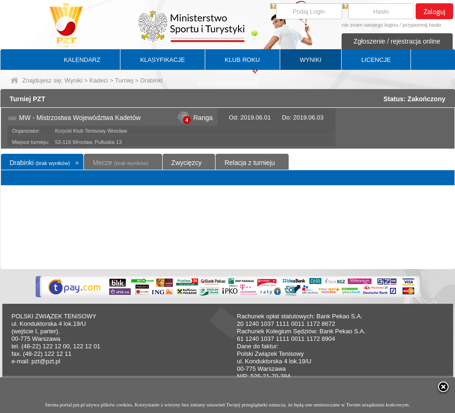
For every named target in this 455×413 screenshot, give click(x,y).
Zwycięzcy (187, 162)
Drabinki (40, 162)
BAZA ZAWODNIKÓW (227, 83)
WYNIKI (310, 59)
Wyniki (73, 80)
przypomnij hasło (422, 25)
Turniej (124, 80)
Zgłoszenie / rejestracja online (396, 41)
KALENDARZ (82, 59)
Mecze (120, 162)
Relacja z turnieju (249, 162)
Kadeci (99, 80)
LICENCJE (376, 59)
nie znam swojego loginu (370, 25)
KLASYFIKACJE (162, 59)
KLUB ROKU (242, 59)
